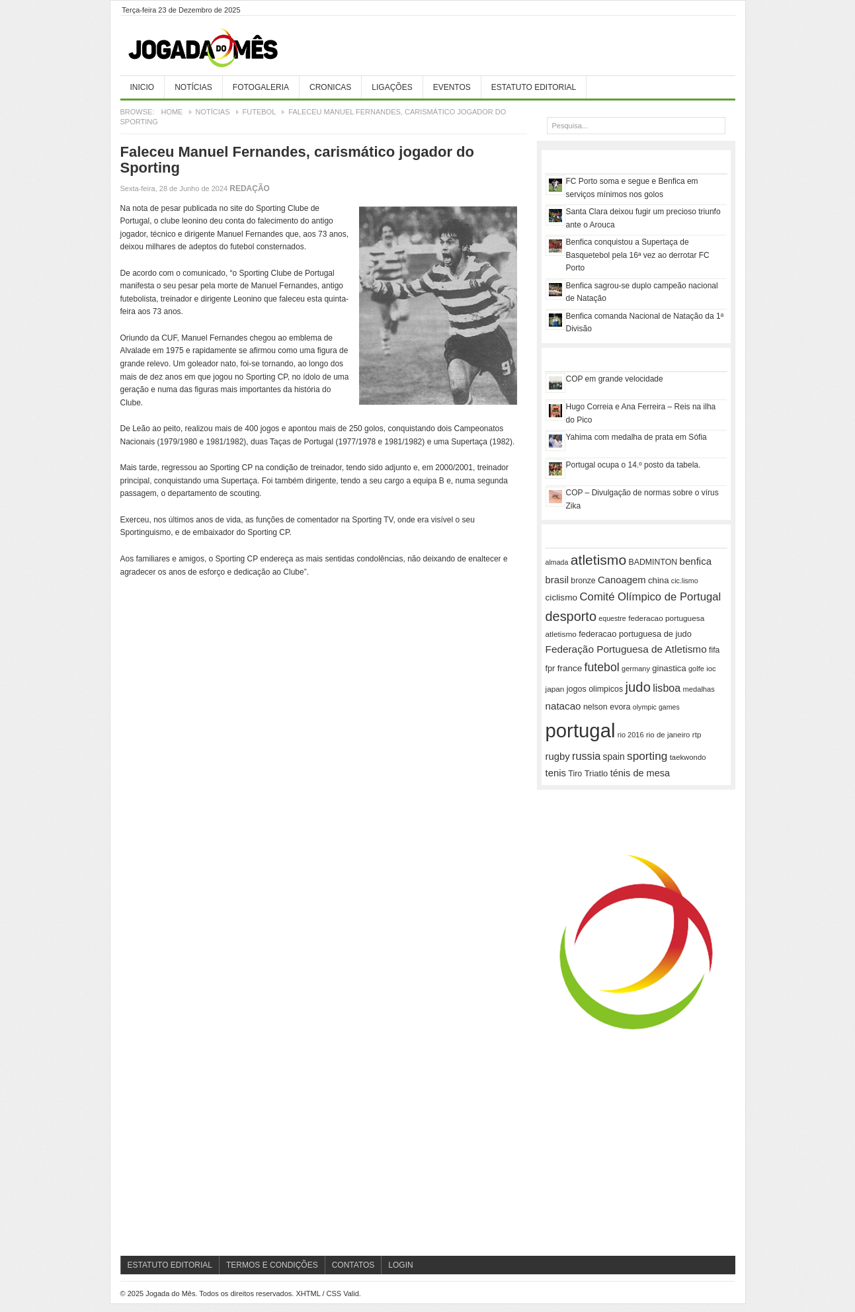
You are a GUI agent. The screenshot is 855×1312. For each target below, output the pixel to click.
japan (555, 689)
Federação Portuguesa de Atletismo (626, 649)
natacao (563, 706)
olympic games (656, 707)
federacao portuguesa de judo (635, 634)
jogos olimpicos (595, 689)
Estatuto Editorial (533, 87)
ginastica (669, 668)
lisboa (666, 688)
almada (557, 562)
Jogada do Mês (219, 48)
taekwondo (688, 757)
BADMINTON (652, 562)
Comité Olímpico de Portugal (650, 597)
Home (172, 112)
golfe (696, 669)
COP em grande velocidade (614, 379)
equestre (612, 618)
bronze (583, 580)
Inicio (142, 87)
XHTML (308, 1293)
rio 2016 (631, 735)
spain (614, 756)
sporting (647, 755)
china (658, 580)
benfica (696, 561)
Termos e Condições (272, 1265)
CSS (334, 1293)
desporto (571, 616)
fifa (714, 650)
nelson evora (607, 707)
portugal (581, 730)
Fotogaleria (261, 87)
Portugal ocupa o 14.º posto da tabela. (633, 465)
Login (400, 1265)
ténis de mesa (640, 773)
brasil (557, 580)
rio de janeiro (668, 735)
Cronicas (330, 87)
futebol (602, 667)
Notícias (193, 87)
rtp (697, 734)
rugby (558, 756)
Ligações (392, 87)
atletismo (598, 559)
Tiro (575, 773)
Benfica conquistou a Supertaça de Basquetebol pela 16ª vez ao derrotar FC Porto (638, 254)
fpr (550, 668)
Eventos (452, 87)
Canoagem (622, 580)
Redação (249, 188)
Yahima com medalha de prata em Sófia (636, 437)
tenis (556, 773)
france (570, 668)
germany (636, 669)
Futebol (259, 112)
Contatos (353, 1265)
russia (586, 756)
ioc (710, 669)
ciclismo (562, 597)
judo (638, 687)
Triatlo (596, 773)
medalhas (698, 689)
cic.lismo (684, 581)
